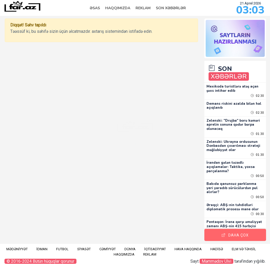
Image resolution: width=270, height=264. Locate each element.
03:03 (250, 10)
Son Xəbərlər (171, 8)
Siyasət (84, 246)
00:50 (257, 173)
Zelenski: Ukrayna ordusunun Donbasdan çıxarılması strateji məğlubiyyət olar (237, 142)
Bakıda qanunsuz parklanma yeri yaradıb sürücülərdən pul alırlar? (237, 184)
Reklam (143, 8)
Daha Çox (237, 232)
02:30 (257, 92)
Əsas (95, 8)
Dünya (130, 246)
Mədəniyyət (17, 246)
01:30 (257, 131)
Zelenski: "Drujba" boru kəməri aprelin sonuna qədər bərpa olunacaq (236, 121)
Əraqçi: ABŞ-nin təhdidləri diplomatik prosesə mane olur (235, 205)
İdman (41, 246)
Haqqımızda (117, 8)
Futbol (62, 246)
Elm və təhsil (244, 246)
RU (6, 49)
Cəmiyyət (107, 246)
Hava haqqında (188, 246)
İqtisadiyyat (155, 246)
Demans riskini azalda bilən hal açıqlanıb (236, 102)
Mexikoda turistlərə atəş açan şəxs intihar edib (238, 85)
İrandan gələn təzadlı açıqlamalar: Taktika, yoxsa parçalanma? (236, 163)
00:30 (257, 215)
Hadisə (216, 246)
